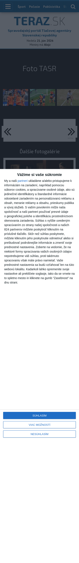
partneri (23, 180)
